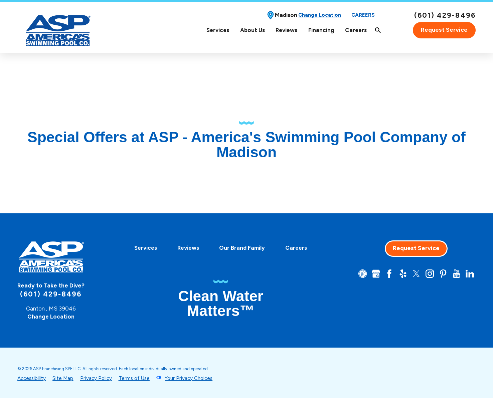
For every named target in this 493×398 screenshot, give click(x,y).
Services (217, 30)
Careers (363, 15)
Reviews (286, 30)
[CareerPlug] (362, 273)
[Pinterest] (443, 273)
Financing (321, 30)
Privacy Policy (96, 378)
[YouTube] (456, 273)
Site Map (62, 378)
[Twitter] (416, 273)
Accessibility (31, 378)
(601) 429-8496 (445, 15)
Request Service (444, 29)
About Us (252, 30)
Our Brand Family (242, 247)
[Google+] (376, 273)
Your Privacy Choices (188, 378)
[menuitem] (218, 30)
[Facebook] (389, 273)
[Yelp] (403, 273)
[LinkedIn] (470, 273)
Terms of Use (134, 378)
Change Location (319, 15)
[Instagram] (430, 273)
